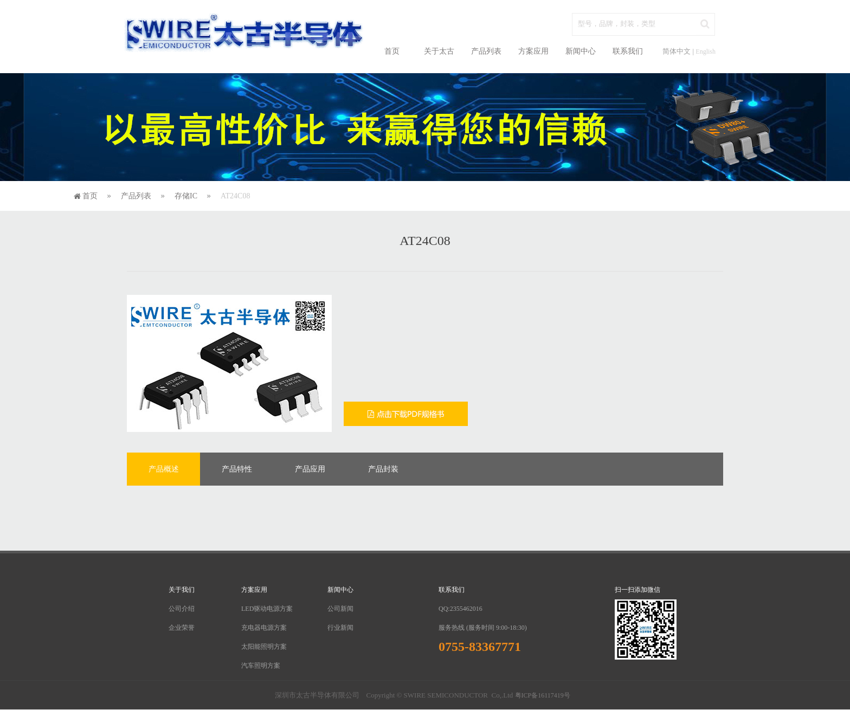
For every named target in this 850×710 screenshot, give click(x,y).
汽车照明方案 (260, 665)
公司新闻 (340, 608)
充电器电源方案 (264, 627)
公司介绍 (182, 608)
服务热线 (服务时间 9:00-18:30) (483, 627)
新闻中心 (580, 51)
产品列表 (486, 51)
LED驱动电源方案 (267, 608)
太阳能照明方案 (264, 646)
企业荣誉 (182, 627)
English (706, 51)
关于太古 (439, 51)
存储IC (186, 196)
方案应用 (533, 51)
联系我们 (628, 51)
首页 (392, 51)
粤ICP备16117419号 (542, 695)
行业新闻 (340, 627)
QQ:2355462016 (460, 608)
